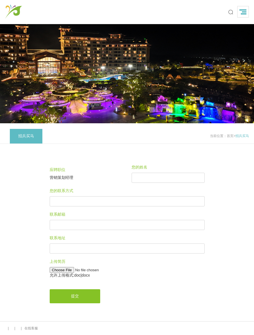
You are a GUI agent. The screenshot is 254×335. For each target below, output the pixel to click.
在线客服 (31, 328)
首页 (230, 136)
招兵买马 (26, 136)
